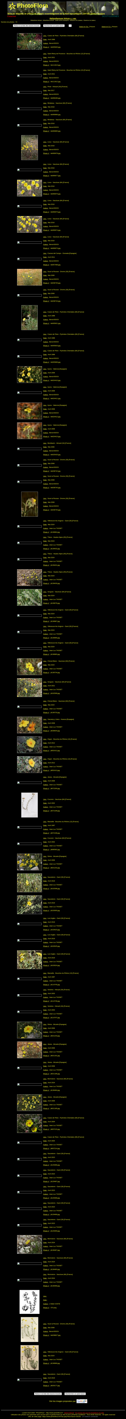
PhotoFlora (40, 1413)
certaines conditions (78, 1415)
